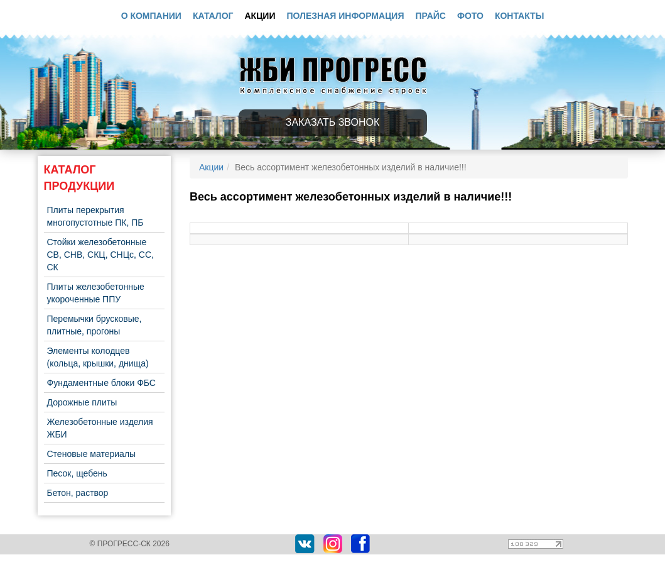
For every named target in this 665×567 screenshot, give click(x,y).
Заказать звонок (333, 122)
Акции (259, 16)
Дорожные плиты (82, 402)
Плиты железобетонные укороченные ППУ (95, 293)
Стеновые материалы (91, 454)
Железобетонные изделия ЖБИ (100, 428)
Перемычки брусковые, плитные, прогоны (94, 325)
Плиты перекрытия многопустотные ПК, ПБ (95, 216)
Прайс (431, 16)
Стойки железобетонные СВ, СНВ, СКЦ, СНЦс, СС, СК (100, 254)
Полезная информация (345, 16)
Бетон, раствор (78, 493)
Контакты (519, 16)
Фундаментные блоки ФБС (101, 383)
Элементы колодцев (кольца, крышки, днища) (98, 357)
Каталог (213, 16)
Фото (470, 16)
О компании (151, 16)
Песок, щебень (77, 473)
